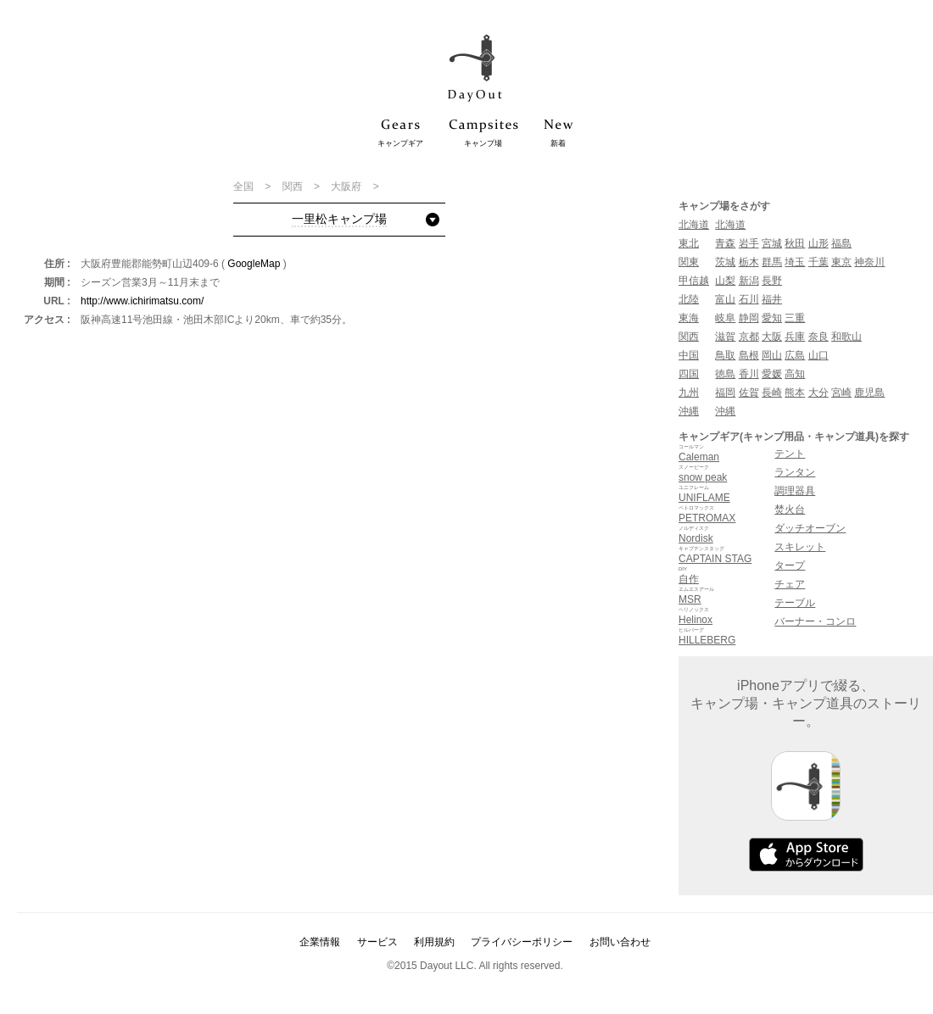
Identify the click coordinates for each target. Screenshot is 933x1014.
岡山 (772, 355)
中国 (689, 355)
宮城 (772, 243)
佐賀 (749, 392)
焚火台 (789, 509)
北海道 (694, 225)
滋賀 (725, 337)
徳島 (725, 374)
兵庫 (795, 337)
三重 (795, 318)
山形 (818, 243)
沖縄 (689, 411)
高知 (795, 374)
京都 (749, 337)
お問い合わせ (620, 942)
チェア (789, 584)
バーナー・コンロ (815, 621)
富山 (725, 299)
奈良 (818, 337)
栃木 (749, 262)
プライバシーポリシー (522, 942)
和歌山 (846, 337)
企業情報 (319, 942)
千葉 (818, 262)
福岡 (725, 392)
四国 (689, 374)
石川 (749, 299)
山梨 (725, 281)
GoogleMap (253, 264)
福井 (772, 299)
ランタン (794, 472)
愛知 (772, 318)
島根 (749, 355)
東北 (689, 243)
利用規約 (434, 942)
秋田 (795, 243)
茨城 (725, 262)
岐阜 (725, 318)
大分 (818, 392)
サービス (377, 942)
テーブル (794, 603)
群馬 (772, 262)
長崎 (772, 392)
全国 (244, 186)
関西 (293, 186)
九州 (689, 392)
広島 (795, 355)
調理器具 (794, 491)
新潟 (749, 281)
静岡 (749, 318)
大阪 (772, 337)
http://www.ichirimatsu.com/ (142, 301)
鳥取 (725, 355)
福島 (841, 243)
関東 (689, 262)
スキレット (799, 547)
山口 (818, 355)
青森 (725, 243)
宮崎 (841, 392)
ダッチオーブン (810, 528)
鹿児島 (869, 392)
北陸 (689, 299)
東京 (841, 262)
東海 (689, 318)
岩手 (749, 243)
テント (789, 454)
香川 (749, 374)
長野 (772, 281)
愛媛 (772, 374)
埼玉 (795, 262)
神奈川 (869, 262)
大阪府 (347, 186)
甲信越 (694, 281)
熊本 (795, 392)
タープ (789, 565)
